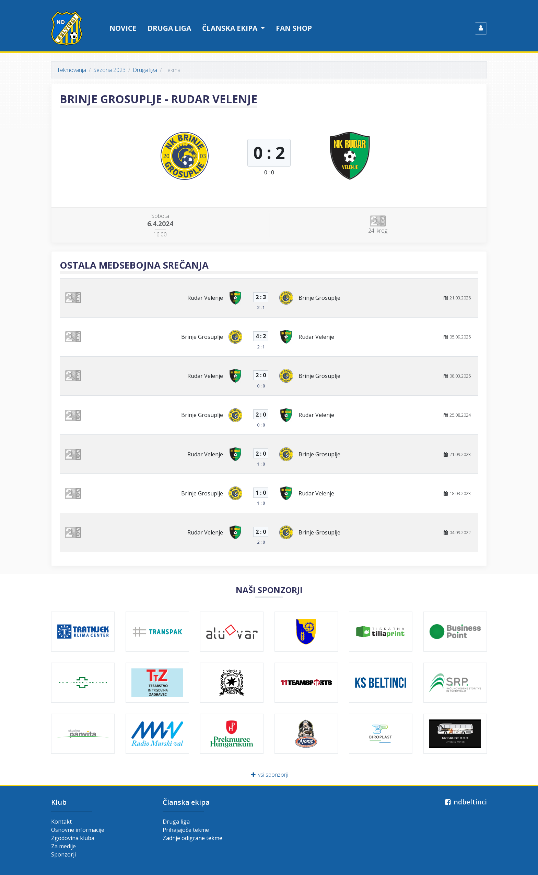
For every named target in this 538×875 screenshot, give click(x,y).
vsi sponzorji (269, 774)
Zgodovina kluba (72, 838)
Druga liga (169, 28)
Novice (123, 28)
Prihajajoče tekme (186, 830)
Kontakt (61, 821)
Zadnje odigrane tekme (192, 838)
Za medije (63, 846)
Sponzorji (63, 854)
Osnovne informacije (77, 830)
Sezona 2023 (109, 70)
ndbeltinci (465, 801)
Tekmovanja (71, 70)
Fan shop (294, 28)
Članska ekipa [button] (230, 28)
